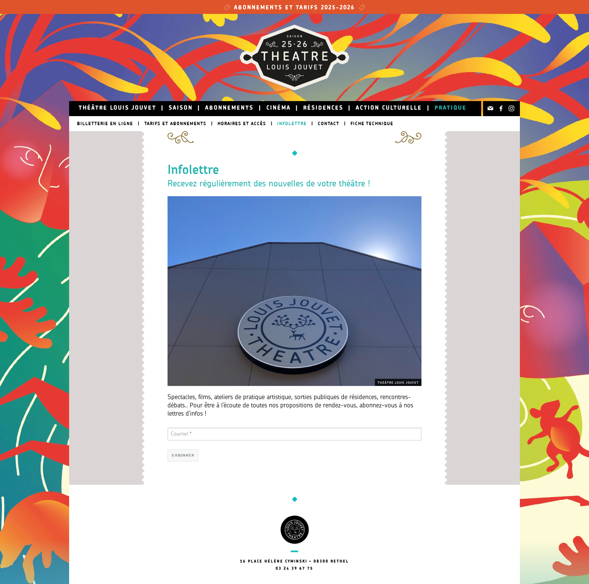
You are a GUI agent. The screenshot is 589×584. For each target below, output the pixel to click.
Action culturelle (389, 108)
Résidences (323, 108)
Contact (328, 123)
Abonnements (229, 108)
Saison (181, 108)
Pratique (451, 108)
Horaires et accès (241, 123)
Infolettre (292, 123)
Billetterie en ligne (105, 123)
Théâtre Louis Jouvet (117, 108)
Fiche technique (371, 123)
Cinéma (278, 108)
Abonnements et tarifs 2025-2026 (294, 8)
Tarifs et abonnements (175, 123)
